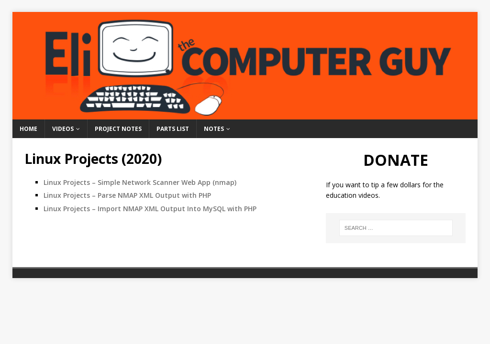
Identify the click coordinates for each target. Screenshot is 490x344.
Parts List (172, 129)
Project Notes (118, 129)
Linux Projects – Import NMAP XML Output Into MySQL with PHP (150, 208)
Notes (214, 129)
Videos (63, 129)
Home (28, 129)
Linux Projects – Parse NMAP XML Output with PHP (127, 195)
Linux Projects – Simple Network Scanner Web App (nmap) (140, 182)
